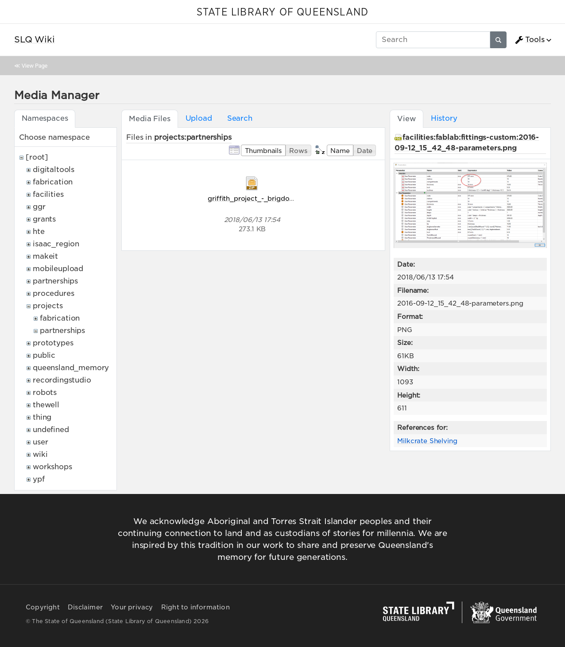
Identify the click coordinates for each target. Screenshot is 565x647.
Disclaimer (85, 607)
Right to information (195, 607)
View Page (34, 65)
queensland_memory (71, 368)
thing (42, 417)
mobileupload (58, 268)
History (444, 118)
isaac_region (56, 244)
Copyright (43, 607)
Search (239, 118)
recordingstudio (62, 380)
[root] (37, 157)
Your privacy (132, 607)
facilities (48, 194)
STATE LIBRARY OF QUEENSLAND (282, 12)
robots (45, 392)
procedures (53, 293)
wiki (40, 454)
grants (44, 219)
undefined (51, 429)
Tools (529, 39)
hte (39, 231)
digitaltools (53, 169)
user (40, 442)
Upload (199, 118)
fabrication (53, 182)
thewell (46, 405)
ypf (39, 479)
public (44, 355)
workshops (52, 467)
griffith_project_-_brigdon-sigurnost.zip (272, 198)
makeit (45, 256)
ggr (39, 207)
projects (48, 306)
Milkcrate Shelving (427, 440)
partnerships (55, 281)
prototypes (53, 343)
